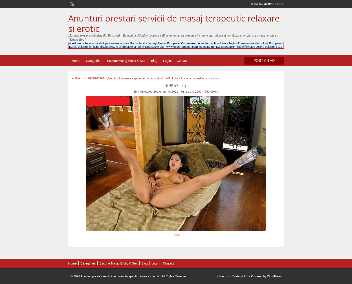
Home (76, 61)
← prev (175, 235)
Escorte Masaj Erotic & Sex (126, 61)
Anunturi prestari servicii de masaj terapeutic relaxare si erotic (173, 23)
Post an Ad (264, 61)
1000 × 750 (202, 91)
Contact (182, 61)
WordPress (274, 276)
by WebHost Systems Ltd (232, 276)
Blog (154, 61)
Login (278, 3)
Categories (93, 61)
